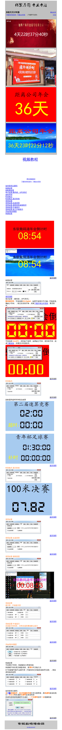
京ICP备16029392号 (31, 727)
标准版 (54, 15)
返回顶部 (9, 297)
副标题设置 (10, 190)
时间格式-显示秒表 (13, 199)
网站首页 (53, 12)
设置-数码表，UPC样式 (18, 192)
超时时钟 (9, 194)
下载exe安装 (21, 15)
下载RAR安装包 (11, 15)
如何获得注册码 (11, 186)
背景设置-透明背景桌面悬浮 (16, 205)
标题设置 (9, 188)
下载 (9, 693)
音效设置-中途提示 (13, 207)
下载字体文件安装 (41, 303)
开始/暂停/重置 (11, 211)
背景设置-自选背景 (13, 203)
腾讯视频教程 (31, 179)
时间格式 (9, 197)
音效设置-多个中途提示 (14, 209)
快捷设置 (9, 213)
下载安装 (10, 343)
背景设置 (9, 201)
